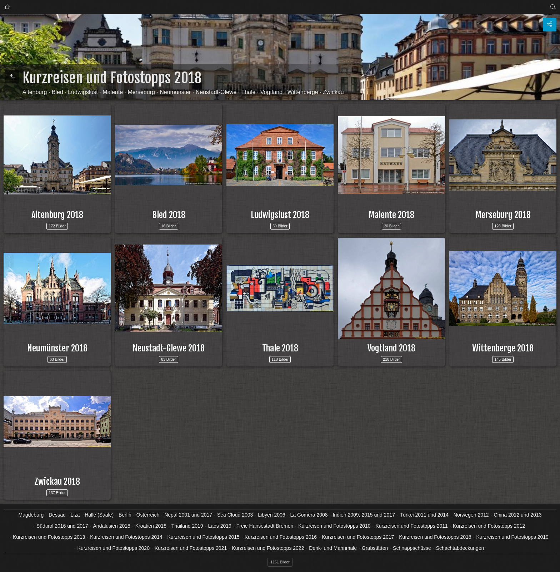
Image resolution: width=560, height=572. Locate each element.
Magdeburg (31, 515)
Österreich (148, 515)
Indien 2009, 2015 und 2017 (363, 515)
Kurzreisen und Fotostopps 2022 (268, 548)
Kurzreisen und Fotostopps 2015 (204, 537)
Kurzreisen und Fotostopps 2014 (126, 537)
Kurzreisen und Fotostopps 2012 (489, 526)
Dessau (57, 515)
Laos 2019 (219, 526)
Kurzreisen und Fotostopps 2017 (358, 537)
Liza (75, 515)
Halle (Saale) (99, 515)
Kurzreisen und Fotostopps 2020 (114, 548)
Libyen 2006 (271, 515)
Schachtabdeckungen (460, 548)
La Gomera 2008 (309, 515)
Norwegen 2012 (471, 515)
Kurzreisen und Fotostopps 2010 (334, 526)
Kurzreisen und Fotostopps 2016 (281, 537)
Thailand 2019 (187, 526)
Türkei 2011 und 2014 (424, 515)
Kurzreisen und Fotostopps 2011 (411, 526)
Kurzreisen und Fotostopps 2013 (49, 537)
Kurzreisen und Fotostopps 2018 (435, 537)
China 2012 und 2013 (518, 515)
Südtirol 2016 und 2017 (62, 526)
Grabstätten (375, 548)
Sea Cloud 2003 (235, 515)
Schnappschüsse (412, 548)
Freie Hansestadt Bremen (265, 526)
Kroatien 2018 (150, 526)
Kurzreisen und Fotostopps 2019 (512, 537)
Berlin (125, 515)
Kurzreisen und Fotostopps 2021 (191, 548)
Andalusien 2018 (111, 526)
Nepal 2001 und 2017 (188, 515)
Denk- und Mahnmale (333, 548)
